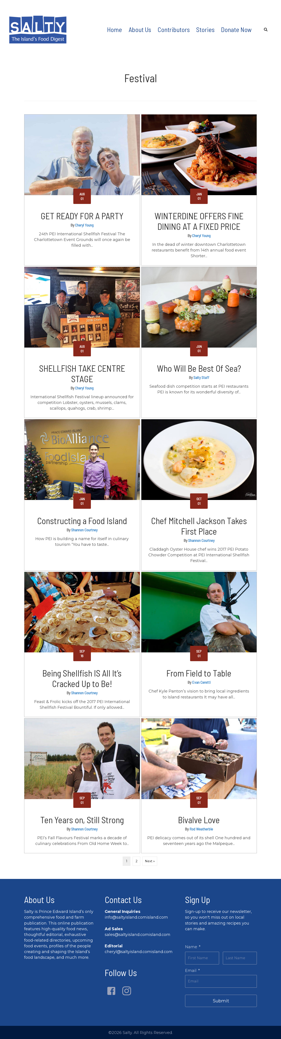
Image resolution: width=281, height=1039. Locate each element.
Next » (150, 861)
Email (192, 969)
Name (192, 946)
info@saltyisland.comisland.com (136, 917)
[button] (111, 991)
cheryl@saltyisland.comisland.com (139, 951)
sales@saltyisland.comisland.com (137, 934)
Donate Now (236, 29)
